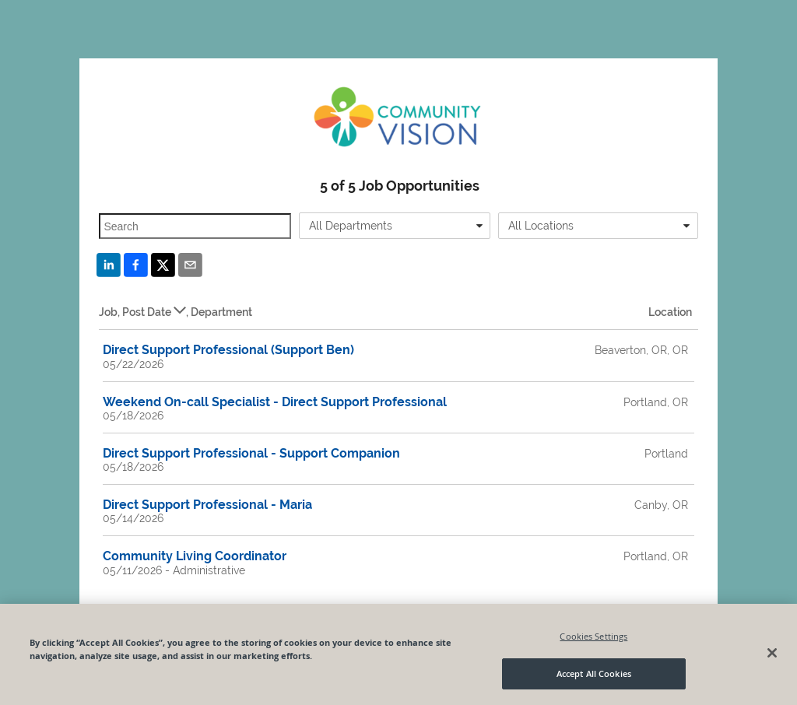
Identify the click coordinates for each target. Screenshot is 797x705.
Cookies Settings (593, 636)
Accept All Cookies (593, 673)
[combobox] (394, 225)
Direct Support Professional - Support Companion (251, 453)
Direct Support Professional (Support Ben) (228, 349)
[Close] (772, 653)
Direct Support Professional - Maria (207, 504)
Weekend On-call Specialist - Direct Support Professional (275, 402)
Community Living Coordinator (194, 556)
